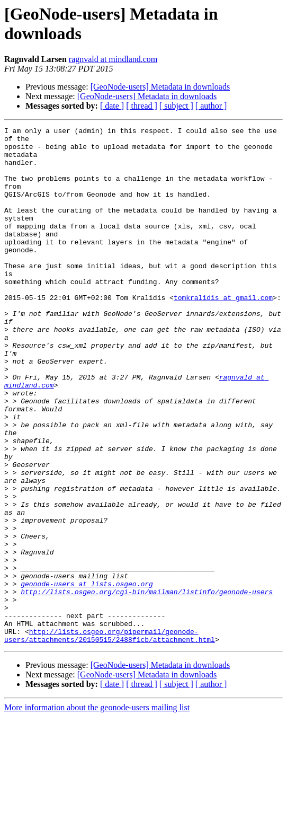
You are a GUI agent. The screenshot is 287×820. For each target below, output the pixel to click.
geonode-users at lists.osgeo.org (87, 676)
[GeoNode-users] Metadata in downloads (160, 86)
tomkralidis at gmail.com (223, 332)
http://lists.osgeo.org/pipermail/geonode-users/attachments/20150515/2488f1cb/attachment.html (109, 737)
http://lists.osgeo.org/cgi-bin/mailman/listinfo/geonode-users (147, 685)
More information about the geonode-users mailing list (97, 810)
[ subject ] (176, 105)
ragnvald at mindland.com (113, 59)
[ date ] (112, 105)
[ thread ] (141, 105)
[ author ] (211, 105)
